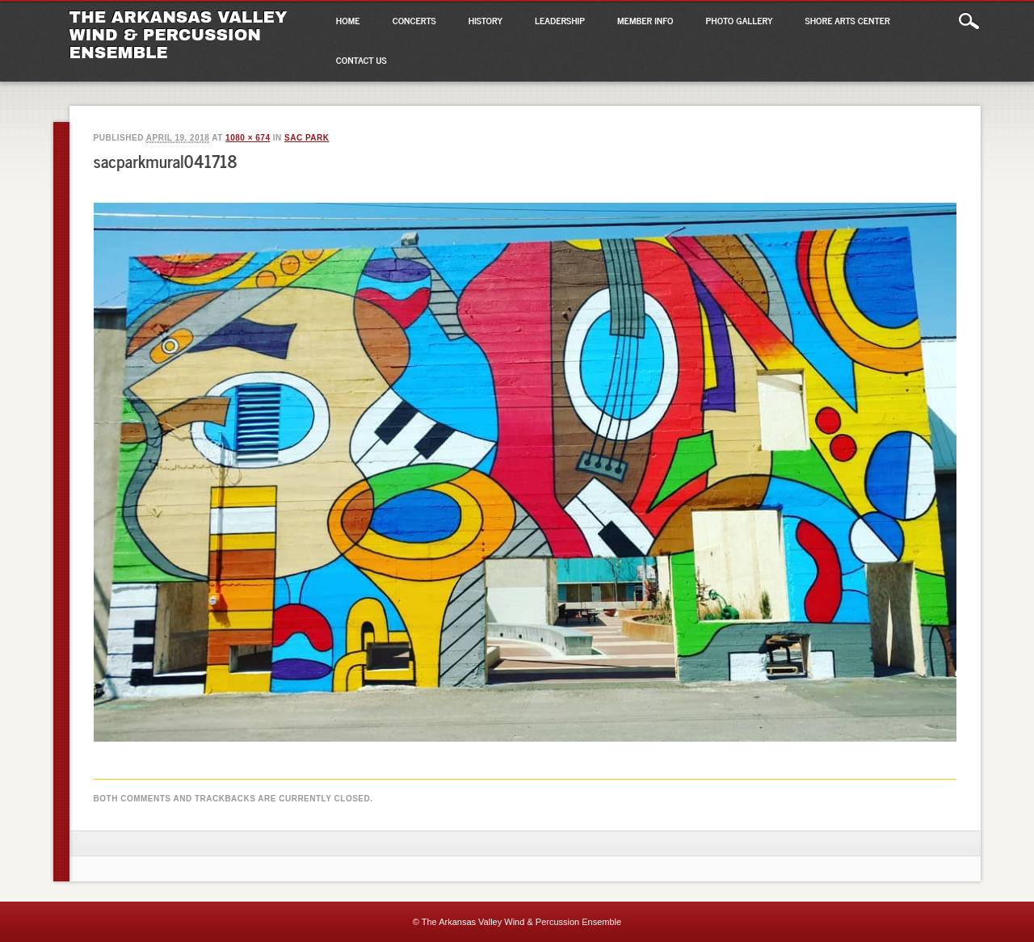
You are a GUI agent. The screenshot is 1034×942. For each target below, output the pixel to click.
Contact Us (361, 60)
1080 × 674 (247, 137)
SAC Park (306, 137)
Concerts (414, 20)
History (485, 20)
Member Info (645, 20)
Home (348, 20)
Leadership (560, 20)
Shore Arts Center (847, 20)
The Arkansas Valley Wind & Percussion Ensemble (178, 34)
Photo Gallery (739, 20)
